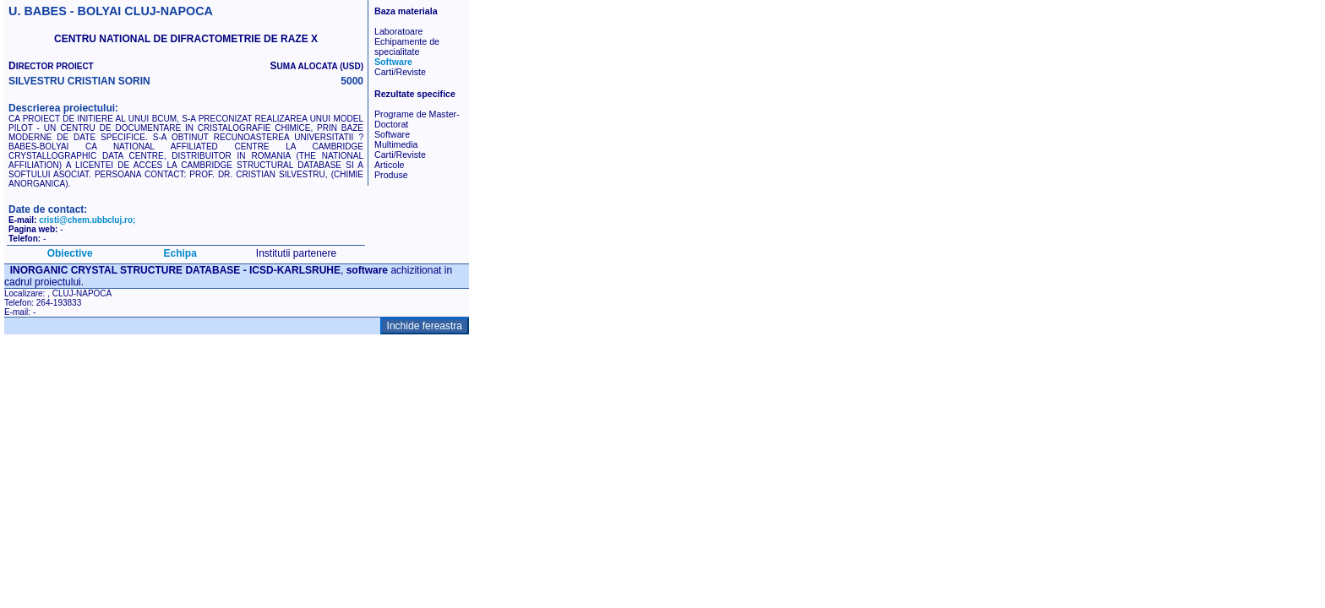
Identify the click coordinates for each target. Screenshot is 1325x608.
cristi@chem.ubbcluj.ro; (87, 220)
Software (393, 62)
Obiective (70, 253)
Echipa (180, 253)
